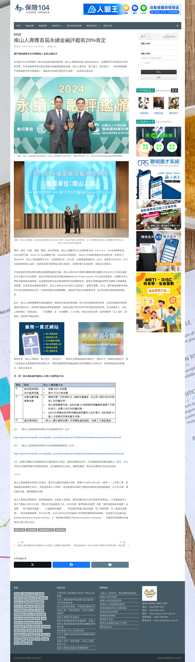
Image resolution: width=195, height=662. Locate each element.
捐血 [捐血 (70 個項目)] (29, 627)
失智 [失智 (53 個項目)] (44, 619)
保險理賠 (43, 26)
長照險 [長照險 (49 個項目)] (45, 639)
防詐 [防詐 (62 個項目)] (17, 643)
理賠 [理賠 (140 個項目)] (17, 631)
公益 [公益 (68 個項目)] (31, 610)
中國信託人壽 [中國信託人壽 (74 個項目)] (31, 598)
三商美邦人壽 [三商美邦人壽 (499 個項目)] (27, 594)
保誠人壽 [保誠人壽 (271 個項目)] (19, 602)
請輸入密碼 (145, 54)
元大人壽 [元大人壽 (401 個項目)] (19, 606)
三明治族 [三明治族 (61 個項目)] (39, 594)
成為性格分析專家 (109, 611)
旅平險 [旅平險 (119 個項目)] (36, 627)
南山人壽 (19, 530)
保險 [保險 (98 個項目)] (27, 602)
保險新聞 (29, 26)
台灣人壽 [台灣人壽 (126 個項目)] (19, 619)
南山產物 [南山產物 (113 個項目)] (41, 614)
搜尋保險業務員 (74, 26)
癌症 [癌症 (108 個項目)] (23, 631)
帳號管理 (108, 26)
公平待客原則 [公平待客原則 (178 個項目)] (21, 610)
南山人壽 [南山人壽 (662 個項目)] (31, 614)
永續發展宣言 (46, 530)
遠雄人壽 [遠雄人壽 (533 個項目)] (46, 635)
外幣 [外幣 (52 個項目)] (37, 619)
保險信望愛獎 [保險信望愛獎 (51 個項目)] (37, 602)
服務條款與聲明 (107, 615)
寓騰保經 (158, 113)
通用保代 (173, 113)
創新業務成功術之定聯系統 (113, 608)
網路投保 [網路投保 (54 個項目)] (31, 631)
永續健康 (31, 530)
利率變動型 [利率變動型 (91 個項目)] (20, 614)
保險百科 (56, 26)
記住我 (145, 63)
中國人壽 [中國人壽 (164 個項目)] (19, 598)
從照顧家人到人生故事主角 (70, 630)
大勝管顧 (143, 113)
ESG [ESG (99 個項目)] (17, 594)
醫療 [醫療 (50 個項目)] (23, 639)
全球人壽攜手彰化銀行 (68, 617)
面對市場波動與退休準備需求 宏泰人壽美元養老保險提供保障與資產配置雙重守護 (76, 623)
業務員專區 (91, 26)
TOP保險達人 (145, 90)
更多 (174, 90)
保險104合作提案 (108, 596)
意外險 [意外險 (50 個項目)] (38, 623)
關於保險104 (106, 626)
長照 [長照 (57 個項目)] (38, 639)
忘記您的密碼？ (170, 36)
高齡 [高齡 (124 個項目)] (29, 643)
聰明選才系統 (106, 619)
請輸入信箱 (145, 44)
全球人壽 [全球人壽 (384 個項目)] (29, 606)
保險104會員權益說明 (111, 600)
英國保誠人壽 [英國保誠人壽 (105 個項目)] (21, 635)
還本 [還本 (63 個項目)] (17, 639)
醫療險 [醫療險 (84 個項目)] (30, 639)
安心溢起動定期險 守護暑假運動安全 (76, 606)
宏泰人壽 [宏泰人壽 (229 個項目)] (19, 623)
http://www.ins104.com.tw (162, 613)
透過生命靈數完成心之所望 (113, 623)
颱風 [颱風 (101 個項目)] (23, 643)
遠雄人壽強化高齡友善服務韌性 (73, 648)
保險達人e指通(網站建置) (112, 604)
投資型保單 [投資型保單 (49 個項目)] (20, 627)
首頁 (18, 26)
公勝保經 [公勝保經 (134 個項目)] (39, 606)
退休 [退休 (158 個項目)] (37, 635)
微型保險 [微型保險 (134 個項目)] (29, 623)
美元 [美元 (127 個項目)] (40, 631)
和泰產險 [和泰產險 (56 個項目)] (29, 619)
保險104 (52, 46)
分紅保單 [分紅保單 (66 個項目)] (39, 610)
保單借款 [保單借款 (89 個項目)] (43, 598)
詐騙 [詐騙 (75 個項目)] (31, 635)
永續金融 (60, 530)
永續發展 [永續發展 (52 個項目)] (46, 627)
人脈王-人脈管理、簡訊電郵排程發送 (118, 593)
